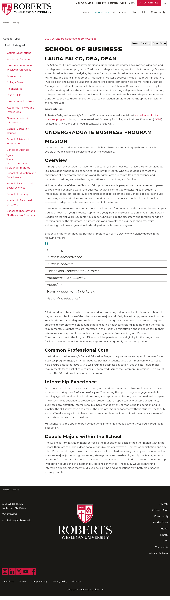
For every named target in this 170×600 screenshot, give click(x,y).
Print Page (159, 43)
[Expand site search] (165, 4)
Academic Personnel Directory (19, 202)
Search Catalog (141, 43)
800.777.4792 (9, 514)
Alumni (164, 503)
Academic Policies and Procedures (20, 109)
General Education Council (18, 131)
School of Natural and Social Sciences (20, 185)
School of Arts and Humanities (18, 141)
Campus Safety (39, 581)
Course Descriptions (19, 52)
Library (164, 534)
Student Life (139, 14)
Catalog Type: (11, 38)
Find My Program (107, 4)
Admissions (120, 14)
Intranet (163, 528)
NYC (165, 541)
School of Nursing (17, 194)
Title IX (22, 581)
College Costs (15, 82)
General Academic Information (18, 120)
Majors (9, 155)
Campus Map (160, 510)
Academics (102, 14)
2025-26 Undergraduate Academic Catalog (71, 38)
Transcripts (161, 547)
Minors (9, 159)
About (87, 14)
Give (123, 4)
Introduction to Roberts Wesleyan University (21, 67)
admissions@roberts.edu (16, 520)
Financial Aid (15, 88)
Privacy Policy (59, 581)
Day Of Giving (84, 4)
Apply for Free (149, 5)
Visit (132, 4)
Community (158, 14)
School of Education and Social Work (21, 175)
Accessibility (8, 581)
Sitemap (76, 581)
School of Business (18, 149)
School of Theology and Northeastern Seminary (21, 213)
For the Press (160, 522)
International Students (20, 101)
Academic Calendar (19, 59)
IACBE (157, 119)
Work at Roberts (158, 553)
